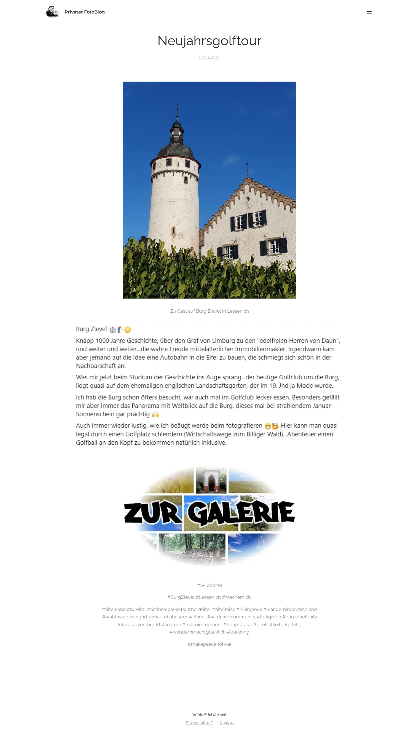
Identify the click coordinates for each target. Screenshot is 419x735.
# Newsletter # (199, 722)
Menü (369, 11)
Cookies (227, 722)
